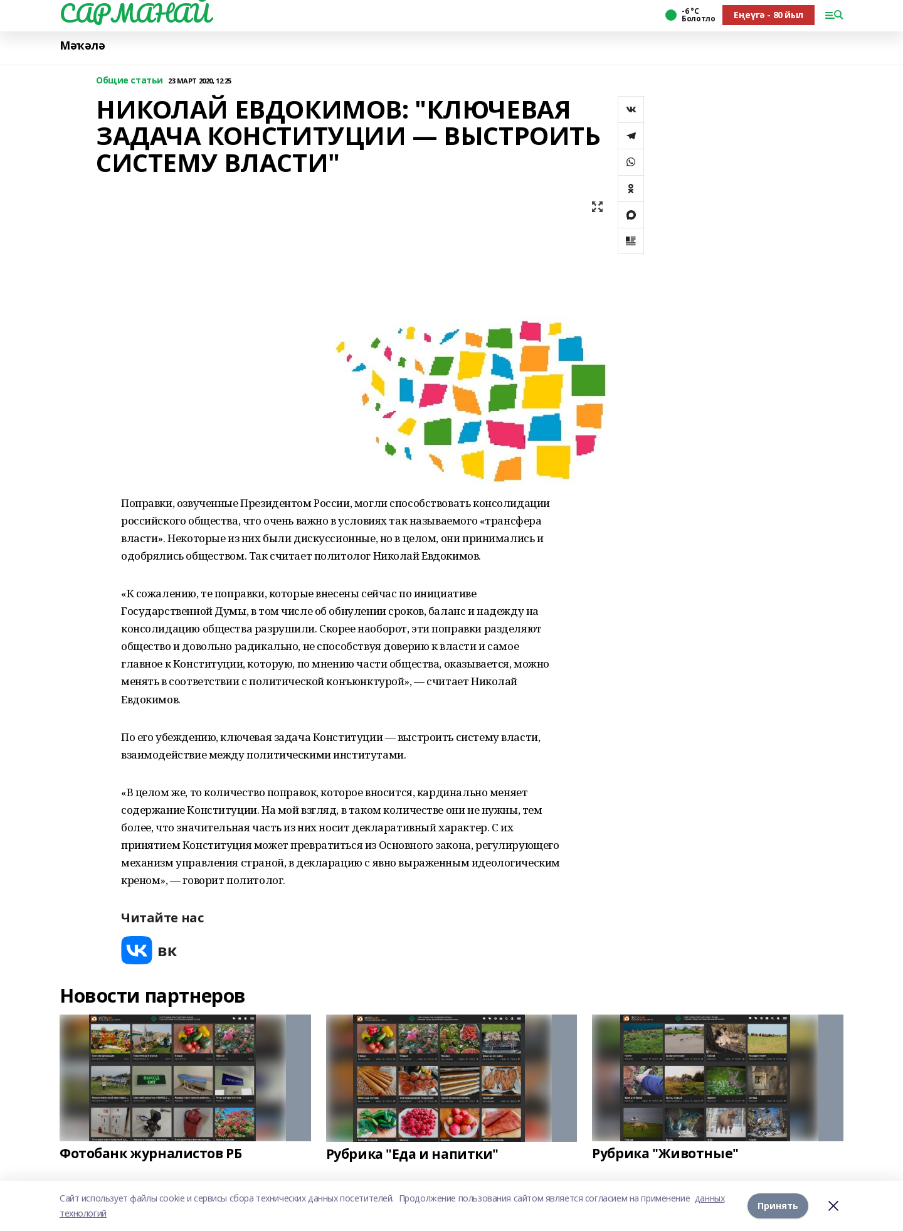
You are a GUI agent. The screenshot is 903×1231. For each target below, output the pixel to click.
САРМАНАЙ (135, 13)
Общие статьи (129, 80)
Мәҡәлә (82, 45)
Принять (778, 1206)
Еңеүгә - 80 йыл (768, 15)
